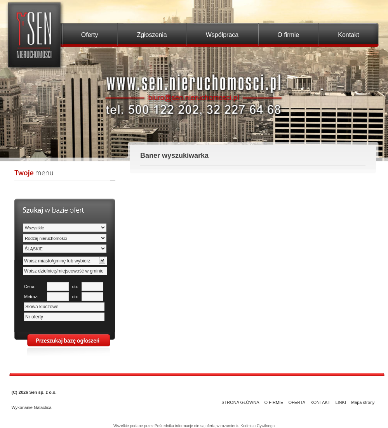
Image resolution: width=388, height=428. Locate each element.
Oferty (89, 34)
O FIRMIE (274, 402)
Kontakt (348, 34)
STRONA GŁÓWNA (240, 402)
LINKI (340, 402)
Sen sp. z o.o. (42, 392)
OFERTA (297, 402)
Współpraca (222, 34)
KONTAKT (320, 402)
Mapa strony (363, 402)
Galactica (43, 407)
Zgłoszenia (152, 34)
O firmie (288, 34)
